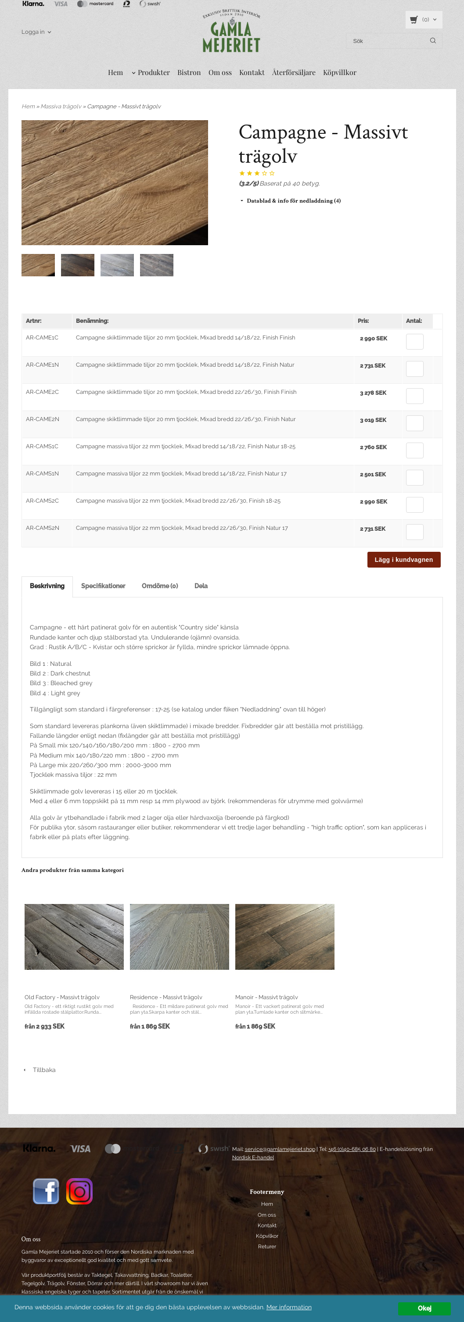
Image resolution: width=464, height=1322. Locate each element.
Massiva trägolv (61, 106)
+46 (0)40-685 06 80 (352, 1149)
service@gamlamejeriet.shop (280, 1149)
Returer (267, 1246)
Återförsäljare (294, 72)
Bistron (189, 72)
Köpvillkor (339, 72)
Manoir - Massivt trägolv (266, 997)
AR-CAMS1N (42, 473)
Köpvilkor (267, 1236)
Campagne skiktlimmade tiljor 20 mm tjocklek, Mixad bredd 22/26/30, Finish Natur (186, 419)
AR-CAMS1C (42, 446)
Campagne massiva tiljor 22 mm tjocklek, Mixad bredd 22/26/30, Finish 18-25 (178, 500)
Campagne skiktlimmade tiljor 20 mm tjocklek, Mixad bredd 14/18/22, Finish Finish (185, 337)
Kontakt (252, 72)
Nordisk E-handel (253, 1157)
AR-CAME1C (42, 337)
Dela (201, 586)
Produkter (154, 72)
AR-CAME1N (42, 364)
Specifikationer (103, 586)
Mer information (289, 1307)
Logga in (33, 32)
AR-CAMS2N (42, 528)
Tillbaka (39, 1069)
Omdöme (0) (160, 586)
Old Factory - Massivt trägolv (62, 997)
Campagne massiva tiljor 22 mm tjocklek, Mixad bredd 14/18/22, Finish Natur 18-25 (185, 446)
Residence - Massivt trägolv (166, 997)
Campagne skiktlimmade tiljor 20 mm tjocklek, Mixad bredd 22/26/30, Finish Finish (186, 392)
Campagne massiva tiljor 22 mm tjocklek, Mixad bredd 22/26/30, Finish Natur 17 (182, 528)
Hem (115, 72)
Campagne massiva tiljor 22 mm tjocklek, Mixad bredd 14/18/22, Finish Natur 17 (181, 473)
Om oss (220, 72)
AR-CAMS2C (42, 500)
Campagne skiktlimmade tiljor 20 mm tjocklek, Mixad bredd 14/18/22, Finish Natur (185, 364)
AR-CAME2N (42, 419)
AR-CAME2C (42, 392)
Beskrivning (47, 586)
